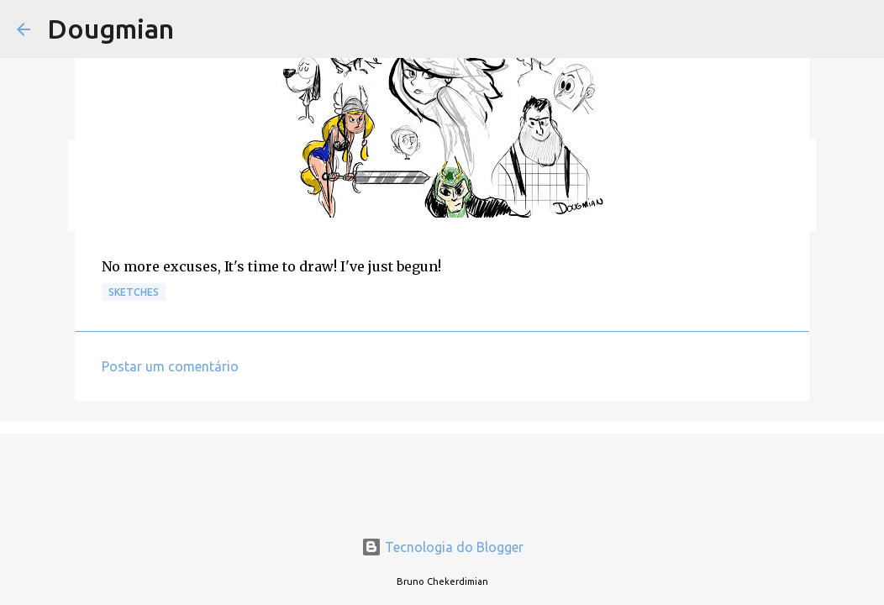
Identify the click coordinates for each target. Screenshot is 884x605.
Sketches (133, 292)
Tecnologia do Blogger (442, 547)
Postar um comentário (170, 366)
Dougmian (110, 28)
